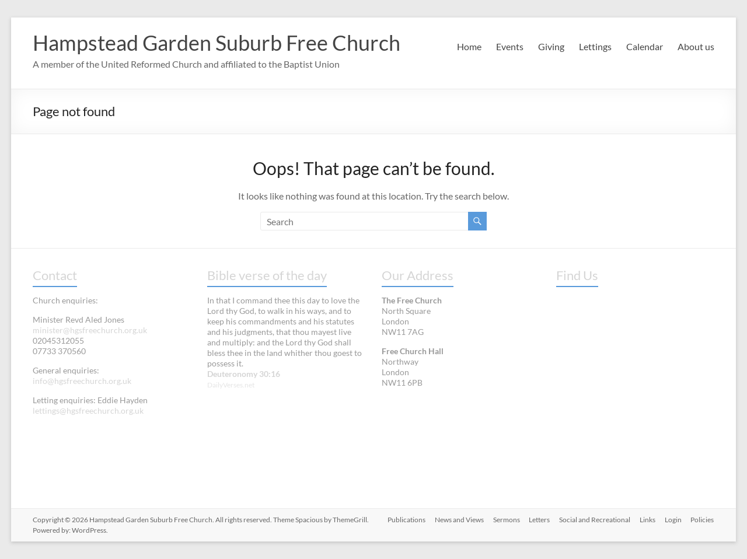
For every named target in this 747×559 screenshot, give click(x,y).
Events (509, 46)
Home (469, 46)
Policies (702, 519)
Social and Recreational (594, 519)
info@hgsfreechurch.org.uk (82, 381)
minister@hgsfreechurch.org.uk (90, 330)
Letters (539, 519)
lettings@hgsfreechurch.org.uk (88, 410)
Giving (551, 46)
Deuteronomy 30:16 (243, 374)
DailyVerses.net (230, 384)
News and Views (458, 519)
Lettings (595, 46)
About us (696, 46)
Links (647, 519)
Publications (406, 519)
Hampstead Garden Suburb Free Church (216, 42)
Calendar (644, 46)
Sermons (506, 519)
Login (673, 519)
